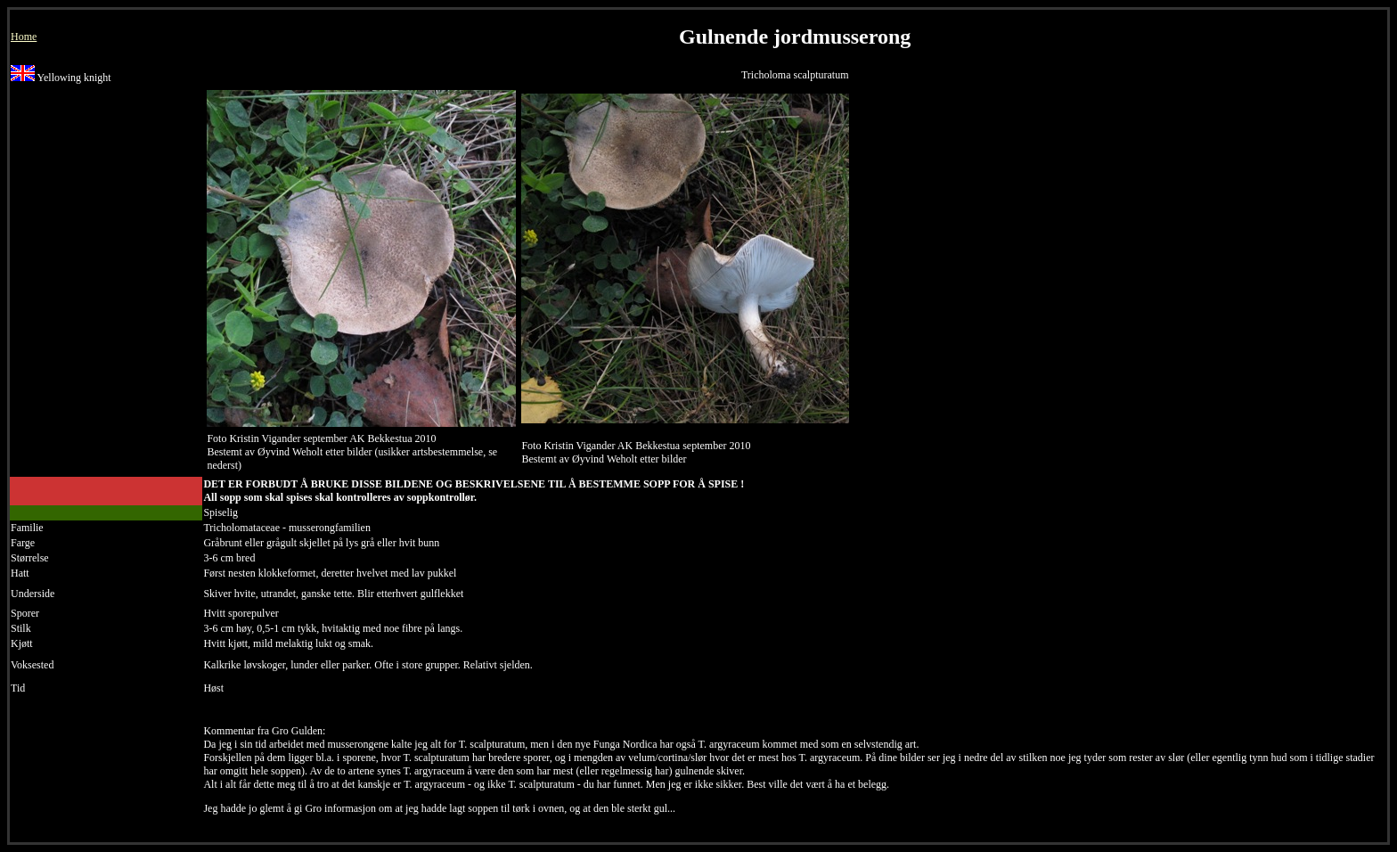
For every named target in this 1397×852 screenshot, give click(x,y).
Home (24, 36)
